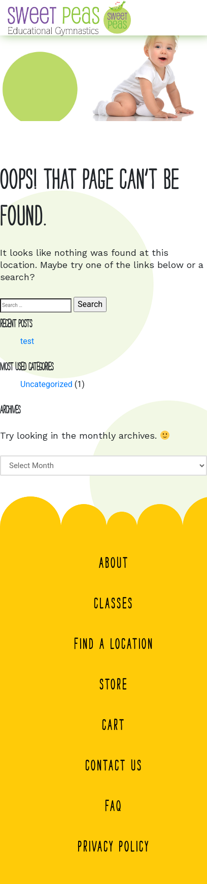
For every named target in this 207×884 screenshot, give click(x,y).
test (27, 341)
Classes (113, 603)
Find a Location (114, 644)
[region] (103, 72)
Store (113, 684)
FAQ (113, 806)
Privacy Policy (114, 846)
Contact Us (114, 765)
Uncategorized (46, 384)
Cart (113, 725)
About (114, 563)
